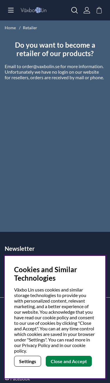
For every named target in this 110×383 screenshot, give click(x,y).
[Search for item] (74, 10)
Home (10, 27)
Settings (27, 361)
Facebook (20, 378)
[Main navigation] (11, 10)
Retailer (30, 27)
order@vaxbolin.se (41, 66)
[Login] (87, 10)
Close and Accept (69, 361)
